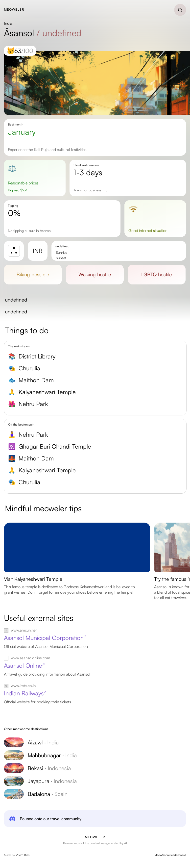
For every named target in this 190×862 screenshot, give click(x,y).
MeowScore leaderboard (170, 855)
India (8, 23)
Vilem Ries (22, 855)
